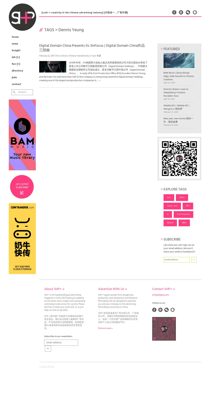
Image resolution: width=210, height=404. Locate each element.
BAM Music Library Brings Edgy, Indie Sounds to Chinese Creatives (179, 67)
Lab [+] (16, 57)
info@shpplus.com (160, 295)
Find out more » (105, 328)
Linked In (181, 12)
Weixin (188, 12)
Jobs (14, 78)
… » (98, 80)
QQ (195, 12)
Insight (16, 51)
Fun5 (169, 197)
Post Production (183, 214)
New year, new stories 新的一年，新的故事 (178, 120)
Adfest (182, 197)
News (15, 44)
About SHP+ (54, 289)
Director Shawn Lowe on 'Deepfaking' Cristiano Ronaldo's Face (176, 93)
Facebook (174, 12)
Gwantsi (170, 222)
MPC (188, 205)
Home (15, 37)
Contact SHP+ (163, 289)
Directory (17, 71)
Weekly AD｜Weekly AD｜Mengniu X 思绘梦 (177, 107)
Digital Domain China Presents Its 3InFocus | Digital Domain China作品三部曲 (92, 48)
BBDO (184, 222)
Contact (16, 84)
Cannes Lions (172, 205)
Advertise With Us (112, 289)
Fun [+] (16, 64)
